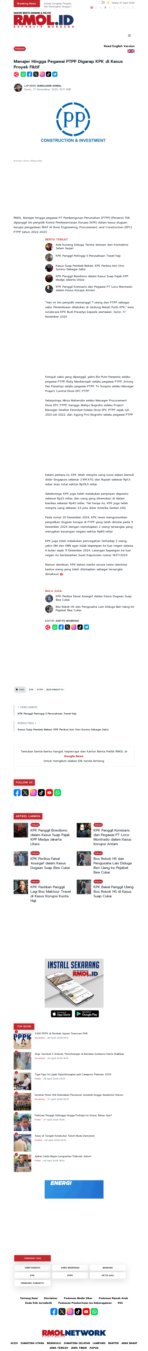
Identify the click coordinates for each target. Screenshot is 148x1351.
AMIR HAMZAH (32, 1267)
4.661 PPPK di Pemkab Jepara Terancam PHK (61, 1033)
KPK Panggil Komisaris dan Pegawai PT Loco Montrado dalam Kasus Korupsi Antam (94, 288)
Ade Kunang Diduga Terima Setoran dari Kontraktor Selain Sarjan (92, 246)
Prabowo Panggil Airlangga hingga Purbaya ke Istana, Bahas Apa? (73, 1115)
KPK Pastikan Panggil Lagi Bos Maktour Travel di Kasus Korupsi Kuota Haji (50, 894)
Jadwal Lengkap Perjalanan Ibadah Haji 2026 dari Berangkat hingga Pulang (70, 5)
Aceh (14, 1343)
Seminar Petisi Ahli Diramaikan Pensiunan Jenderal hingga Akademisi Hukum (79, 1095)
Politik (38, 1078)
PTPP (40, 689)
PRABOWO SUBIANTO (32, 1283)
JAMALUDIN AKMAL (49, 86)
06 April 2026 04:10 (55, 1140)
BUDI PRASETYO (55, 689)
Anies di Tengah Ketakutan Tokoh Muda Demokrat (65, 1136)
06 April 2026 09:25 (54, 1078)
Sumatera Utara (32, 1343)
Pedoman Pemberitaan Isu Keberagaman (85, 1303)
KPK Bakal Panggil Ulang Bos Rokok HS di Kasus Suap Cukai (113, 891)
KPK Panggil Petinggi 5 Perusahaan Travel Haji (88, 256)
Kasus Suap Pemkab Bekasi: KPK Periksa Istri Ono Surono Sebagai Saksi (90, 267)
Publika (38, 1140)
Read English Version (119, 46)
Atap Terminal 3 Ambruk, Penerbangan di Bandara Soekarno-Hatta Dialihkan (79, 1054)
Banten (113, 1343)
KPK (31, 689)
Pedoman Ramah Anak (113, 1298)
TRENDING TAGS (32, 1258)
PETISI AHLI (108, 1275)
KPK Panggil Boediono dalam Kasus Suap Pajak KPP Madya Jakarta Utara (92, 278)
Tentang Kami (29, 1298)
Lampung (99, 1343)
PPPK (70, 1275)
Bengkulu (54, 1343)
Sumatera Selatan (77, 1343)
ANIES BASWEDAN (70, 1267)
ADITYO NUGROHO (67, 621)
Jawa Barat (129, 1343)
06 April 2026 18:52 (53, 1160)
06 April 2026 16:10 (57, 1058)
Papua (94, 1348)
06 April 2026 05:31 (57, 1037)
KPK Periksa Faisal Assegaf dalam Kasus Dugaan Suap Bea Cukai (94, 598)
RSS (120, 1303)
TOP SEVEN (24, 1026)
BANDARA (108, 1267)
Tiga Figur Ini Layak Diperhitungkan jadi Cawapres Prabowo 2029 (73, 1074)
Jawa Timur (79, 1348)
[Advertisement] (74, 189)
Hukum (19, 49)
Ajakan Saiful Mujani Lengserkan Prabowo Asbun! (63, 1156)
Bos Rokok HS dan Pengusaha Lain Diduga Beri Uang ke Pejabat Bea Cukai (95, 608)
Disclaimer (51, 1298)
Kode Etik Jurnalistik (38, 1303)
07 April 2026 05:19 (58, 1099)
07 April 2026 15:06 (54, 1119)
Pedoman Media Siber (78, 1298)
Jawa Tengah (59, 1348)
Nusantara (40, 1037)
